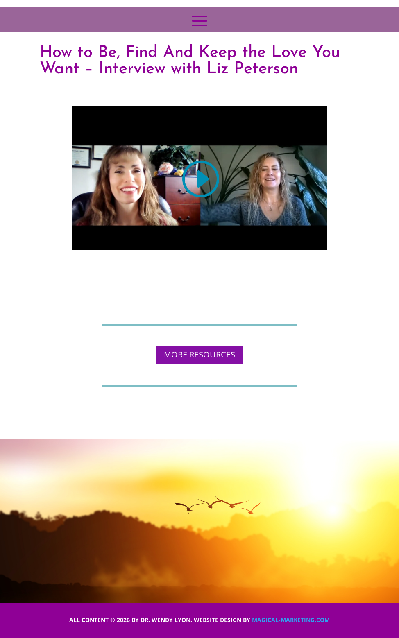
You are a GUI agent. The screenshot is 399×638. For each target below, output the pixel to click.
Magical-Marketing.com (291, 620)
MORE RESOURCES (199, 354)
